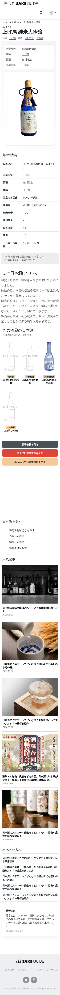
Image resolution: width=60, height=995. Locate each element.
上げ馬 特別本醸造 (30, 381)
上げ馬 (12, 38)
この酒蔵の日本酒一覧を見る (17, 334)
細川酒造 (29, 38)
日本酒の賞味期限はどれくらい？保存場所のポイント (30, 609)
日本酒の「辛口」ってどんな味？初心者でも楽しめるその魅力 (30, 666)
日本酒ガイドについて (16, 969)
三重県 (39, 38)
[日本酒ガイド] (24, 3)
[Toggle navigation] (5, 3)
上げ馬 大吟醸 (11, 430)
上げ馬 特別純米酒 (11, 381)
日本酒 (15, 22)
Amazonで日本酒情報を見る (30, 461)
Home (5, 22)
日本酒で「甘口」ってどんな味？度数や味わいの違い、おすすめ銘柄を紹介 (30, 722)
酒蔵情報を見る (30, 444)
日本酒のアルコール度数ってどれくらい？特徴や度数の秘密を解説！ (30, 834)
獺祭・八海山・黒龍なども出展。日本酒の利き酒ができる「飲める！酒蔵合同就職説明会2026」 (30, 778)
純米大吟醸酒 (29, 48)
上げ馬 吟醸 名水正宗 (49, 381)
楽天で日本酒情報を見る (30, 453)
